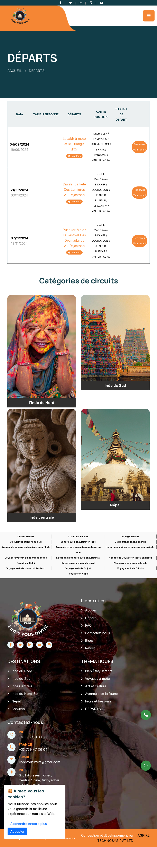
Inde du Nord (21, 671)
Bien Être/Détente (98, 671)
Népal (16, 701)
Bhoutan (18, 709)
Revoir (90, 648)
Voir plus (74, 156)
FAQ (88, 625)
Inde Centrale (21, 686)
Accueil (90, 610)
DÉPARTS (93, 709)
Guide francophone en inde (130, 541)
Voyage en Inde (130, 536)
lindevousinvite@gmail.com (39, 762)
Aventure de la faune (101, 694)
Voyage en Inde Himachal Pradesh (25, 568)
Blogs (89, 640)
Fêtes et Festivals (98, 701)
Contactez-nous (97, 633)
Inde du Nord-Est (24, 694)
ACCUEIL (14, 71)
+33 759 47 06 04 (33, 749)
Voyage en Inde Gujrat (78, 568)
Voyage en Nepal (78, 573)
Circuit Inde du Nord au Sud (25, 541)
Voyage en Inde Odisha (130, 568)
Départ (90, 618)
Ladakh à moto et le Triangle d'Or (74, 144)
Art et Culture (95, 686)
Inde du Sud (20, 678)
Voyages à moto (97, 678)
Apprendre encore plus (28, 834)
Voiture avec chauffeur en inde (78, 541)
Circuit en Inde (25, 536)
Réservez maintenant (139, 147)
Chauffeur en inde (78, 536)
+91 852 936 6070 (33, 737)
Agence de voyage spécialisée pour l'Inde (25, 547)
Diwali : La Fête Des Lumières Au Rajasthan (74, 189)
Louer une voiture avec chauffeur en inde (130, 547)
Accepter (17, 841)
